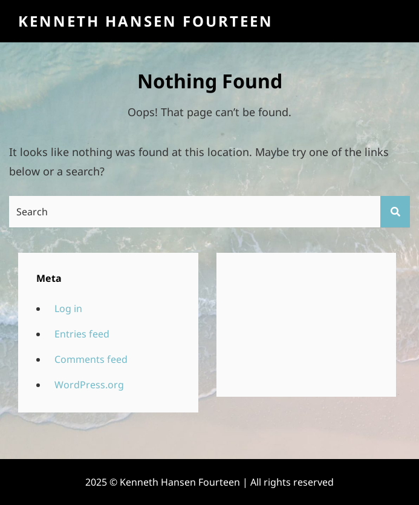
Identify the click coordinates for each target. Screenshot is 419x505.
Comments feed (91, 359)
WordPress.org (89, 384)
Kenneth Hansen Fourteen (145, 21)
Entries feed (81, 333)
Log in (68, 308)
